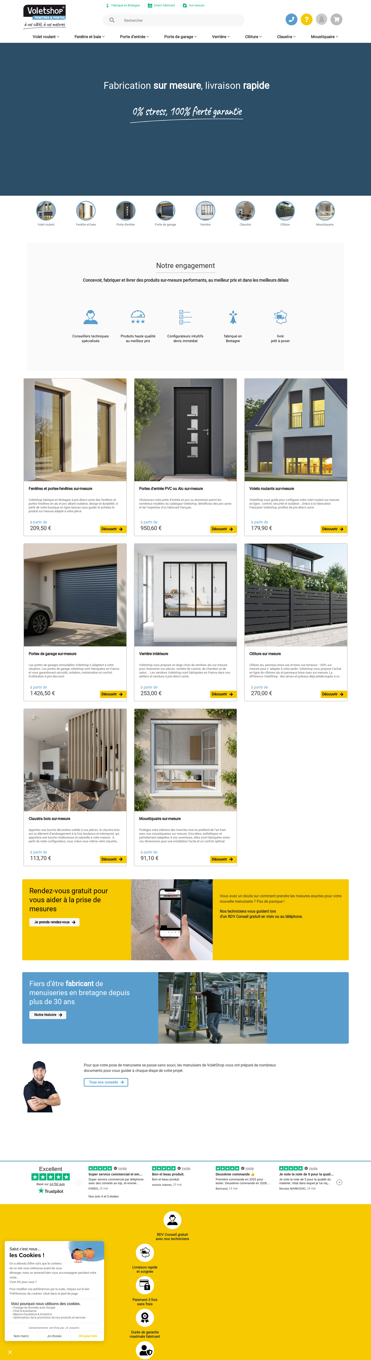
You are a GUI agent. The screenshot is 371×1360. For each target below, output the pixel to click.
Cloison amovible (206, 1331)
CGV (100, 1354)
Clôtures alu (157, 1331)
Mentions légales (122, 1354)
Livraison (262, 1337)
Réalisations (264, 1304)
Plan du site (148, 1354)
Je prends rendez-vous (52, 928)
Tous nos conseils (103, 1088)
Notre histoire (44, 1020)
